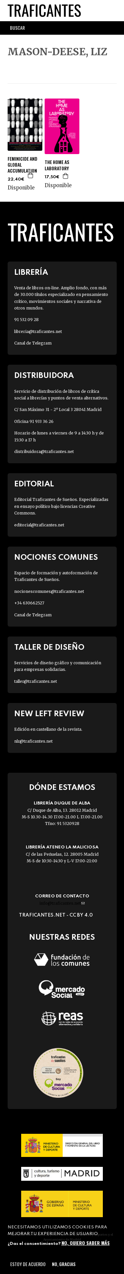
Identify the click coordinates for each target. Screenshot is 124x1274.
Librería (31, 272)
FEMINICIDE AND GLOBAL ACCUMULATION (22, 165)
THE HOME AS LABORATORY (57, 165)
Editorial (34, 484)
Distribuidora (44, 376)
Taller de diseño (49, 647)
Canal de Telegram (33, 343)
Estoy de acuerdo (28, 1263)
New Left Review (49, 714)
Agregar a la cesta (31, 175)
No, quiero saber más (86, 1242)
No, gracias (63, 1263)
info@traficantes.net (62, 903)
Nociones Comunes (56, 557)
